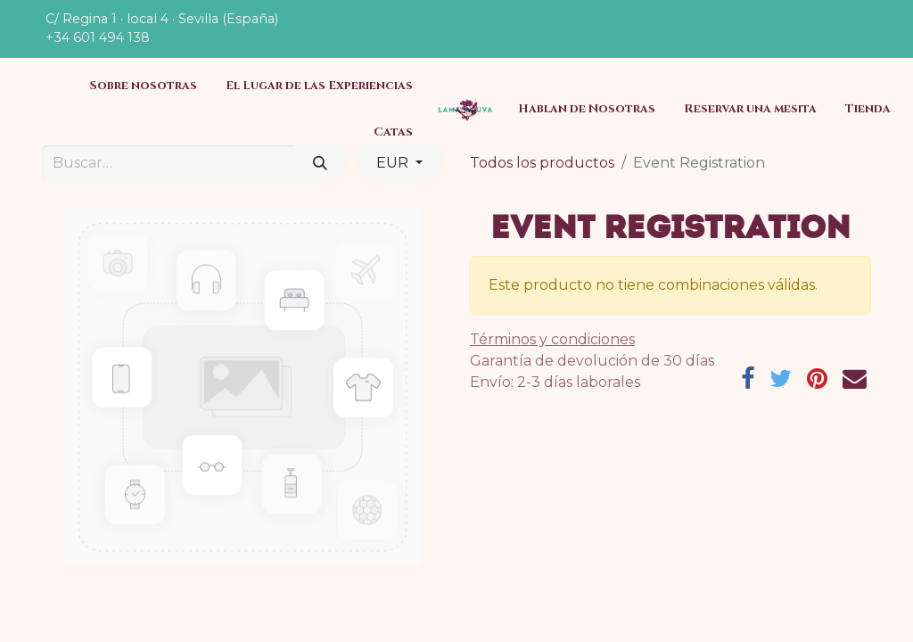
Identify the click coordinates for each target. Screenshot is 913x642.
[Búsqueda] (320, 163)
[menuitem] (143, 86)
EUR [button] (394, 162)
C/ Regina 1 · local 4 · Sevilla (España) (161, 19)
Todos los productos (542, 162)
